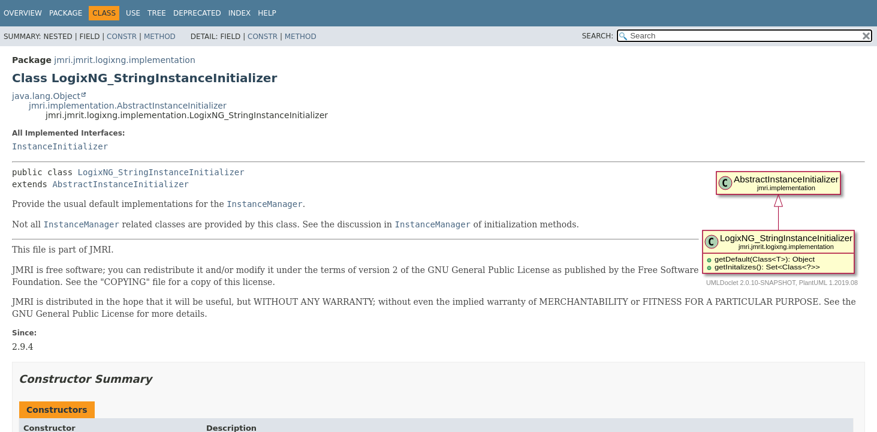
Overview (23, 13)
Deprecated (197, 13)
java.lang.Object (46, 96)
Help (267, 13)
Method (160, 36)
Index (239, 13)
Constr (122, 36)
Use (133, 13)
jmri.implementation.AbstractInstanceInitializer (128, 105)
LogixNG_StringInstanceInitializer (161, 172)
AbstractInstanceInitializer (120, 184)
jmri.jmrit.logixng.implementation (124, 60)
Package (65, 13)
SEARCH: (598, 36)
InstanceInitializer (60, 146)
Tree (156, 13)
